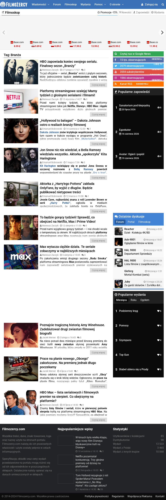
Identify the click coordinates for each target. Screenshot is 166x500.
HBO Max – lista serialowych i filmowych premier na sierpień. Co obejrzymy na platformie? (69, 396)
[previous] (4, 32)
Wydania (86, 4)
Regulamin (118, 496)
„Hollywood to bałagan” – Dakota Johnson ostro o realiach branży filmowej (70, 123)
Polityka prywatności (97, 496)
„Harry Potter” (60, 202)
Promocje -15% (107, 12)
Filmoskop (71, 4)
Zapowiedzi (141, 12)
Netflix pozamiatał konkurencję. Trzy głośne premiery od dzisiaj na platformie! (90, 461)
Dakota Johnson (49, 132)
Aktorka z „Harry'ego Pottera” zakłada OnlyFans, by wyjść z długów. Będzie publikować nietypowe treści (67, 188)
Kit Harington (48, 165)
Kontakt (159, 496)
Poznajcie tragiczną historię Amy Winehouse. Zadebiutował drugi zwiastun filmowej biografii (72, 329)
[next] (162, 32)
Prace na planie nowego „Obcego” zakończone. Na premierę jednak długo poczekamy (68, 363)
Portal (131, 221)
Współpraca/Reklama (139, 496)
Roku (133, 300)
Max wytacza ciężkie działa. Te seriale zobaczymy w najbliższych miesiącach (67, 249)
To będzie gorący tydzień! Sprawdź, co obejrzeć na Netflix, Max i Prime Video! (67, 219)
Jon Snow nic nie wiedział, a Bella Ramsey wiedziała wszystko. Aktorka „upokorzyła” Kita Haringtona (73, 154)
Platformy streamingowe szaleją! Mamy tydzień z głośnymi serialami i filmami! (68, 93)
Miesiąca (121, 300)
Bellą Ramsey (83, 169)
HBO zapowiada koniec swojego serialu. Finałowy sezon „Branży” (68, 64)
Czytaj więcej (98, 85)
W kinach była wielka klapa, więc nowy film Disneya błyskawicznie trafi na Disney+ (91, 442)
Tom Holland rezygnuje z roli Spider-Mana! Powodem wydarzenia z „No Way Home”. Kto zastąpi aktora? (92, 480)
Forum (57, 4)
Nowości (125, 12)
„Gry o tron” (99, 172)
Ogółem (144, 300)
